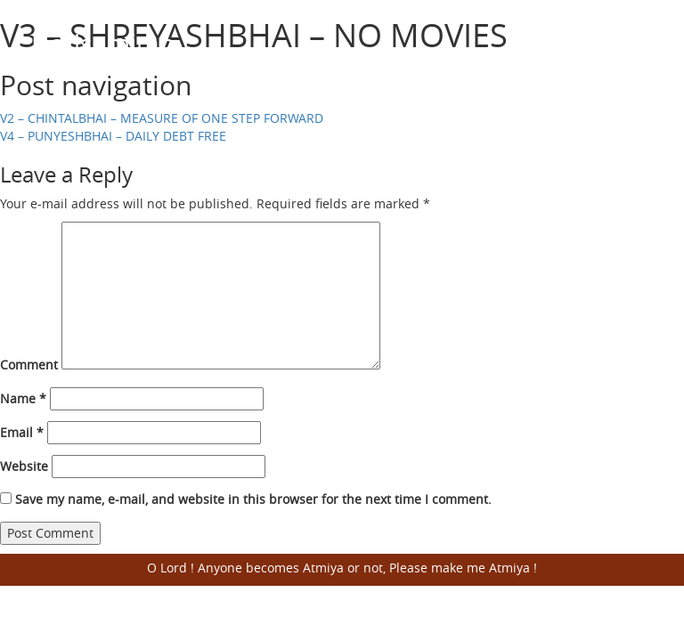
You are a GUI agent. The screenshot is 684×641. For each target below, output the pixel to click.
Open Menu (630, 44)
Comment (29, 364)
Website (24, 466)
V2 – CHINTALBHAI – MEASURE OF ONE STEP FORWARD (161, 118)
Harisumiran (103, 43)
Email (22, 432)
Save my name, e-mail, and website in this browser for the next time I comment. (253, 499)
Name (23, 398)
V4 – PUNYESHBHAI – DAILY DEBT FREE (113, 135)
